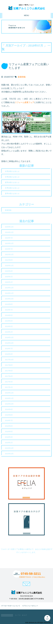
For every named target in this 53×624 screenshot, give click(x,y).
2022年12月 (9, 254)
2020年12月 (9, 265)
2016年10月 (9, 404)
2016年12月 (9, 393)
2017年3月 (9, 382)
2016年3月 (9, 437)
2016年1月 (9, 442)
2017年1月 (9, 387)
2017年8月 (9, 365)
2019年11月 (9, 293)
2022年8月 (9, 260)
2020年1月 (9, 282)
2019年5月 (9, 315)
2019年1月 (9, 332)
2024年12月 (9, 232)
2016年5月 (9, 431)
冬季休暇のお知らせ (12, 171)
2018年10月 (9, 343)
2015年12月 (9, 448)
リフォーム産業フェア (24, 102)
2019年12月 (9, 288)
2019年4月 (9, 321)
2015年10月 (9, 454)
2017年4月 (9, 376)
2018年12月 (9, 337)
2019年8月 (9, 304)
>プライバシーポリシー (30, 606)
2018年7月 (9, 348)
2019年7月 (9, 310)
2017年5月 (9, 371)
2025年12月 (9, 227)
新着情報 (22, 77)
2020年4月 (9, 271)
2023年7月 (9, 249)
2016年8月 (9, 415)
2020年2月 (9, 277)
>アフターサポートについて (10, 606)
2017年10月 (9, 359)
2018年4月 (9, 354)
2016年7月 (9, 420)
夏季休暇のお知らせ (12, 182)
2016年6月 (9, 426)
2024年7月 (9, 238)
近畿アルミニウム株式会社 (26, 8)
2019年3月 (9, 326)
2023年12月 (9, 243)
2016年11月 (9, 398)
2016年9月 (9, 409)
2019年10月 (9, 299)
